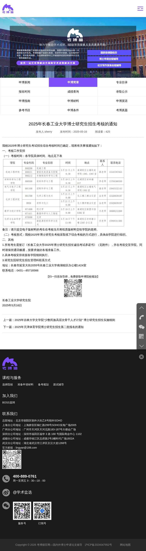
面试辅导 (58, 384)
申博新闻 (24, 82)
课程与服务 (11, 378)
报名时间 (24, 91)
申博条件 (73, 110)
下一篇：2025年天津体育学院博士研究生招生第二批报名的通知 (43, 327)
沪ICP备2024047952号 (98, 544)
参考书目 (24, 110)
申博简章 (73, 82)
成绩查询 (73, 91)
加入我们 (9, 396)
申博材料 (73, 100)
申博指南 (24, 100)
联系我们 (9, 414)
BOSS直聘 (8, 402)
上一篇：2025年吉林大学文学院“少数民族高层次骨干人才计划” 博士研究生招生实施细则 (59, 319)
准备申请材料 (25, 384)
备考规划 (43, 384)
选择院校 (7, 384)
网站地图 (125, 544)
